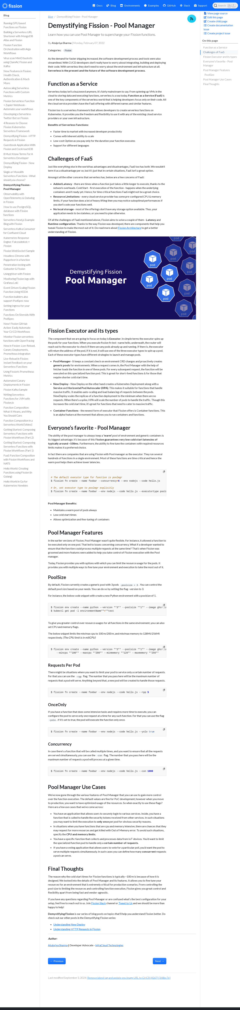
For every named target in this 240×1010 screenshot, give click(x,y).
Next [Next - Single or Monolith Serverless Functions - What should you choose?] (159, 961)
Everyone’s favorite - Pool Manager (217, 63)
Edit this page (213, 17)
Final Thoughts (211, 84)
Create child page (215, 21)
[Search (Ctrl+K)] (225, 5)
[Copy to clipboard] (164, 471)
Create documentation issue (218, 27)
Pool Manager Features (216, 70)
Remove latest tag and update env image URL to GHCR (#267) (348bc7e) (128, 977)
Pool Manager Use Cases (217, 79)
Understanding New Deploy (69, 924)
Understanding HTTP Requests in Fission (76, 929)
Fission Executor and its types (220, 56)
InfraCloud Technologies (109, 945)
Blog (50, 16)
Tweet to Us (125, 903)
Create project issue (217, 33)
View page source (216, 13)
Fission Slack (98, 903)
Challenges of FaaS (213, 52)
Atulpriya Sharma (58, 945)
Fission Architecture (129, 227)
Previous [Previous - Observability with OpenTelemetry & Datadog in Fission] (57, 961)
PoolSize (209, 74)
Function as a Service (215, 47)
